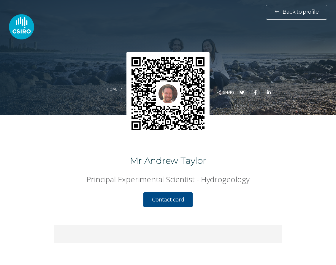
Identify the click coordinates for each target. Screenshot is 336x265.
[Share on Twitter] (242, 92)
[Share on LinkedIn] (268, 92)
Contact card (168, 199)
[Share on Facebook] (255, 92)
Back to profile (296, 12)
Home (112, 89)
